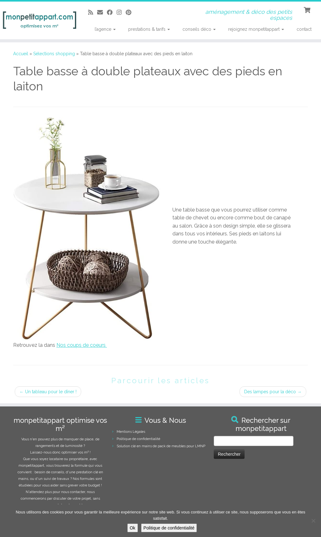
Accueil (20, 53)
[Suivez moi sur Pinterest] (130, 12)
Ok (132, 527)
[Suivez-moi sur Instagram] (121, 12)
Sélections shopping (54, 53)
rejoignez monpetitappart (256, 29)
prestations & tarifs (149, 29)
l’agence (105, 29)
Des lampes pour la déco (273, 391)
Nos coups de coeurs (81, 345)
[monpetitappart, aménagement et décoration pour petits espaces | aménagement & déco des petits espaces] (37, 20)
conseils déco (199, 29)
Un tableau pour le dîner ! (47, 391)
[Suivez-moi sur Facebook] (112, 12)
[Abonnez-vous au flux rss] (92, 12)
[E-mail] (102, 12)
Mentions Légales (131, 432)
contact (304, 29)
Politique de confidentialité (138, 439)
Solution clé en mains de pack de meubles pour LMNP (161, 446)
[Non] (313, 521)
